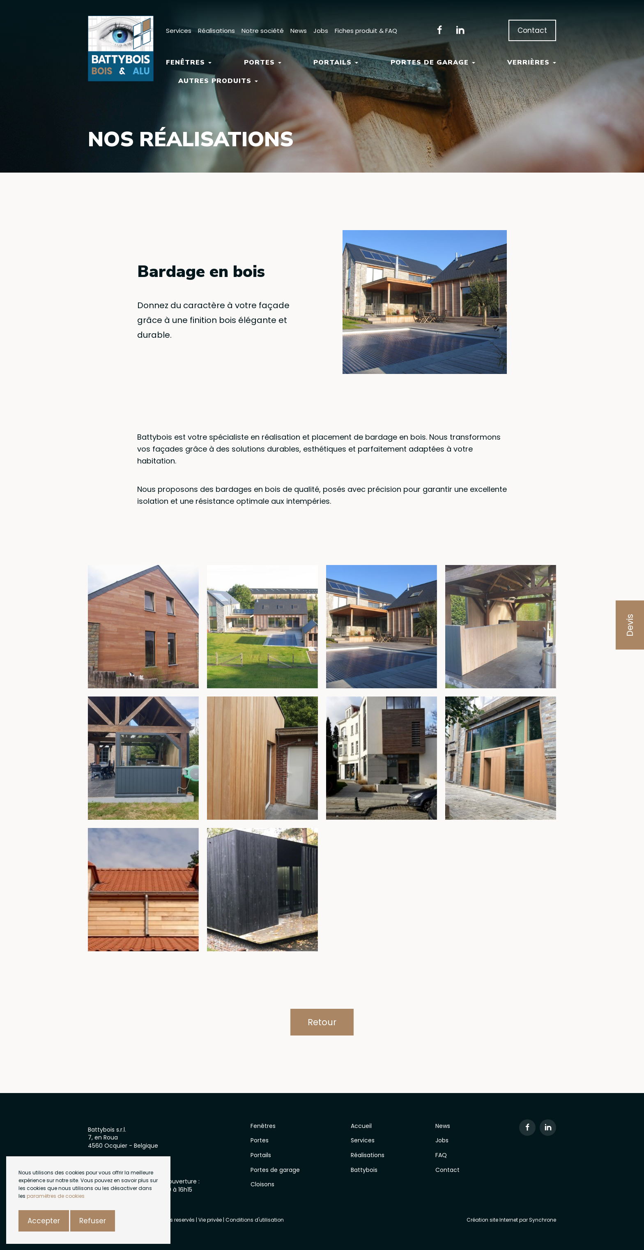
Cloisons (262, 1184)
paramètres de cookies (56, 1195)
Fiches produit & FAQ (366, 30)
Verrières (531, 62)
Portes (262, 62)
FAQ (441, 1155)
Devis (630, 625)
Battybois (364, 1170)
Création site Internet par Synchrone (511, 1219)
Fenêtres (189, 62)
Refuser (92, 1221)
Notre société (263, 30)
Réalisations (216, 30)
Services (178, 30)
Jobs (320, 30)
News (298, 30)
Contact (532, 30)
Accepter (44, 1221)
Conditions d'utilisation (254, 1219)
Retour (322, 1022)
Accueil (361, 1126)
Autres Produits (218, 80)
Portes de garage (433, 62)
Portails (335, 62)
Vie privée (210, 1219)
